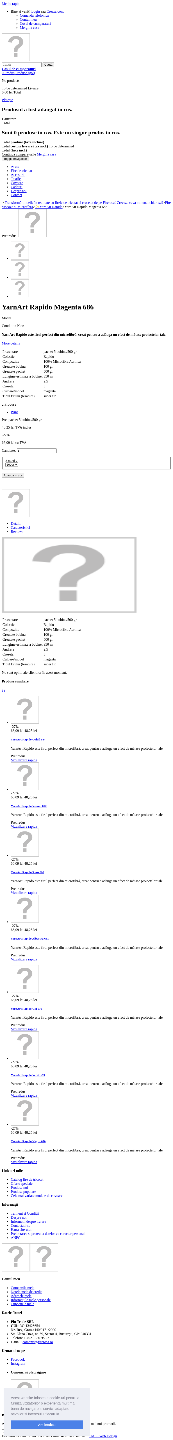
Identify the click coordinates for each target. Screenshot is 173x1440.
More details (11, 343)
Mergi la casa (29, 27)
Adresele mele (21, 1296)
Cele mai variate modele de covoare (37, 1196)
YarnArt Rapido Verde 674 (28, 1075)
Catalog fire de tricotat (27, 1179)
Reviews (17, 531)
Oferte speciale (21, 1183)
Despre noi (19, 1217)
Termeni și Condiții (25, 1213)
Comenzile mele (22, 1288)
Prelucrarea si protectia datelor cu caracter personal (48, 1234)
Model (6, 318)
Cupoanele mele (22, 1304)
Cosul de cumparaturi (35, 23)
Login (35, 11)
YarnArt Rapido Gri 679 (26, 1008)
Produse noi (19, 1187)
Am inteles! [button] (47, 1425)
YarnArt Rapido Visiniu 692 (29, 806)
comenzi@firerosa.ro (38, 1342)
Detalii (16, 523)
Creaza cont (55, 11)
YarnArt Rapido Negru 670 (28, 1141)
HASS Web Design (103, 1436)
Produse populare (23, 1191)
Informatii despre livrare (28, 1221)
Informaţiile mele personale (31, 1300)
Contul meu (28, 19)
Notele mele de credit (26, 1292)
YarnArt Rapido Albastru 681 (30, 938)
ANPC (15, 1238)
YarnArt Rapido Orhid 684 (28, 739)
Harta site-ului (21, 1229)
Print (14, 412)
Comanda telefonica (34, 15)
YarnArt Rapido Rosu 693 (27, 872)
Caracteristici (20, 527)
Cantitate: (9, 450)
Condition (9, 326)
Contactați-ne (20, 1225)
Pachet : (11, 460)
